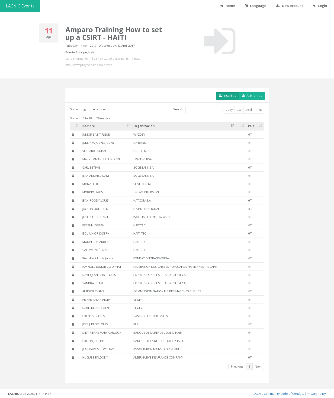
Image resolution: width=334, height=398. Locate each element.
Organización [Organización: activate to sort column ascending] (144, 126)
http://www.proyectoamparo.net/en (88, 65)
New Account (289, 5)
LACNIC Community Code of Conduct (279, 393)
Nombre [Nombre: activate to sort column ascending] (88, 126)
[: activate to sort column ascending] (75, 126)
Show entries (88, 109)
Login (320, 5)
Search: (197, 109)
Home (227, 5)
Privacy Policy (316, 393)
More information (77, 59)
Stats (137, 59)
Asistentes (252, 95)
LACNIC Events (20, 6)
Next (258, 366)
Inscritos (227, 95)
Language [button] (255, 5)
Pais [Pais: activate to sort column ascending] (251, 126)
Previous (237, 366)
